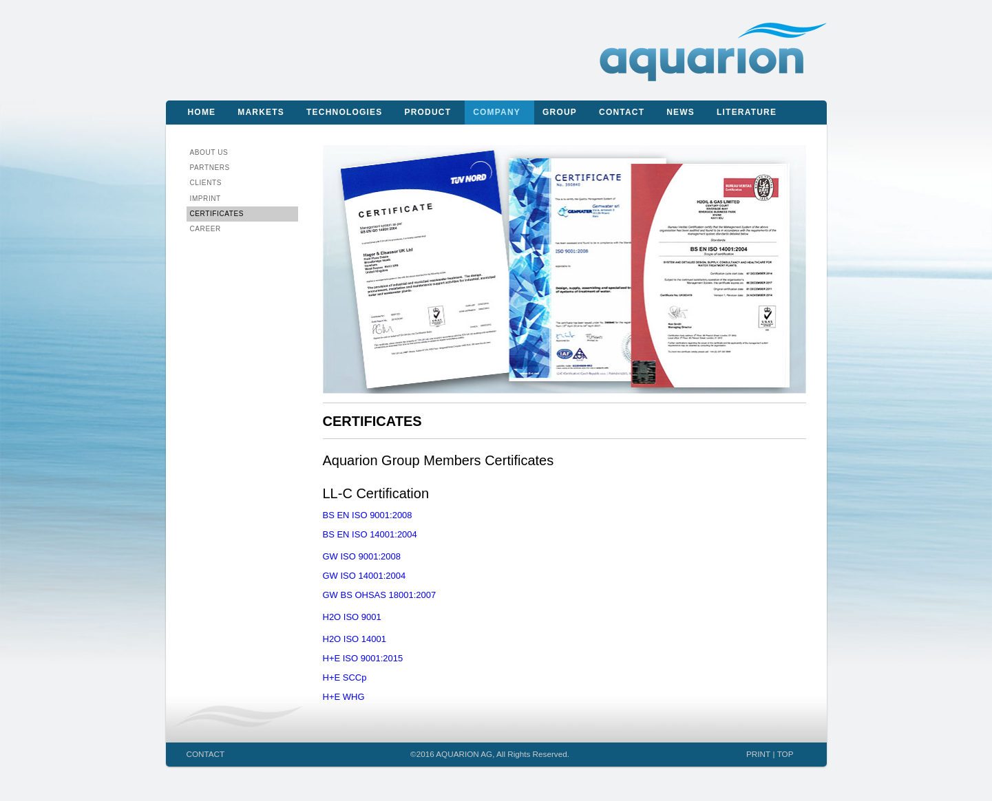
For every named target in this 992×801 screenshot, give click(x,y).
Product (427, 112)
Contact (621, 112)
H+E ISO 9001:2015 (363, 658)
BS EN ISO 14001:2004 (370, 534)
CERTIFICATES (217, 213)
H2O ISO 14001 (355, 639)
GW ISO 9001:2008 (362, 556)
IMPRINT (205, 198)
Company (496, 112)
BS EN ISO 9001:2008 (367, 515)
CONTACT (206, 753)
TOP (785, 753)
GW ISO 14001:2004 (364, 575)
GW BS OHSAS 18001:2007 (379, 595)
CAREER (205, 229)
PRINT (758, 753)
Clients (206, 182)
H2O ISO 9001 (352, 617)
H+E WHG (344, 697)
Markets (261, 112)
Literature (747, 112)
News (680, 112)
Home (202, 112)
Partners (210, 167)
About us (209, 152)
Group (559, 112)
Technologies (344, 112)
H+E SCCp (345, 677)
